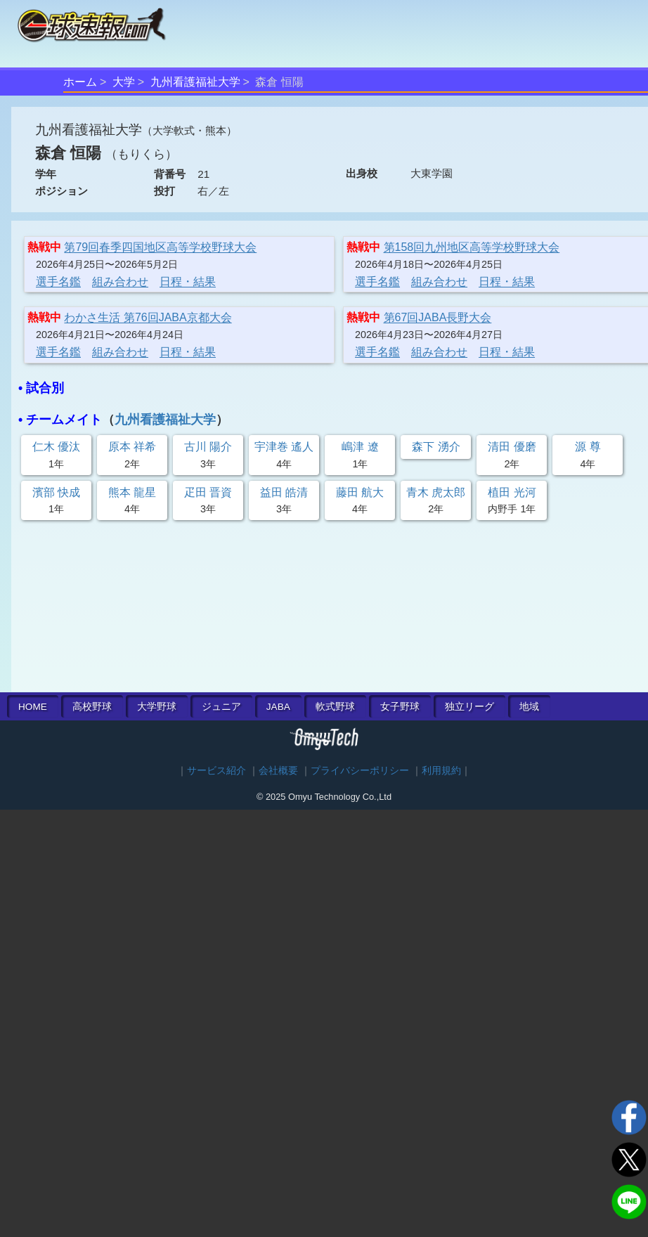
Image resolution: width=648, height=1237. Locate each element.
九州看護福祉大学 (195, 82)
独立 (469, 706)
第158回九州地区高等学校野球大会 (472, 247)
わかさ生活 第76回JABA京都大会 (147, 317)
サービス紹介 (216, 770)
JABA (278, 706)
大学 (123, 82)
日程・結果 (188, 281)
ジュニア (221, 706)
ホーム (80, 82)
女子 (400, 706)
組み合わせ (120, 281)
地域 (529, 706)
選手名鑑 (58, 281)
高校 (92, 706)
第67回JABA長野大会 (438, 317)
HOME (32, 706)
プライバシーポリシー (360, 770)
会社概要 (278, 770)
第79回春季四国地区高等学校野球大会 (160, 247)
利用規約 (441, 770)
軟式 (335, 706)
